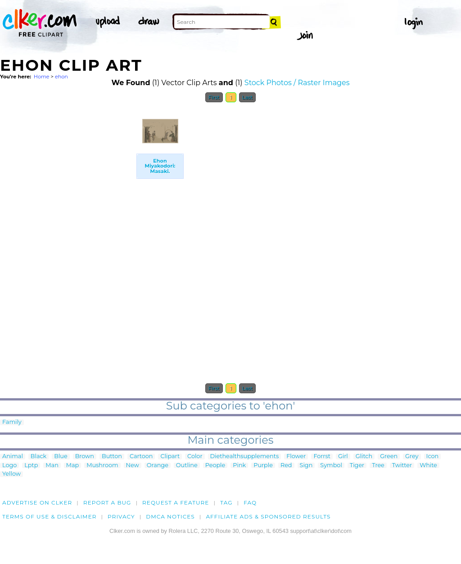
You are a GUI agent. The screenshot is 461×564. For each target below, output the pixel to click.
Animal (12, 456)
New (132, 465)
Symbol (331, 465)
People (215, 465)
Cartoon (141, 456)
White (428, 465)
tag (226, 502)
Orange (157, 465)
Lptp (31, 465)
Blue (60, 456)
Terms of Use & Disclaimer (49, 516)
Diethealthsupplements (244, 456)
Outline (187, 465)
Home (42, 76)
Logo (9, 465)
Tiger (357, 465)
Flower (296, 456)
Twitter (402, 465)
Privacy (121, 516)
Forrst (321, 456)
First (214, 97)
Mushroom (102, 465)
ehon (61, 76)
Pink (239, 465)
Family (12, 422)
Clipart (170, 456)
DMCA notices (170, 516)
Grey (411, 456)
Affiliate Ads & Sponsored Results (268, 516)
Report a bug (107, 502)
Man (51, 465)
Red (286, 465)
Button (112, 456)
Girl (343, 456)
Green (389, 456)
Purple (263, 465)
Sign (306, 465)
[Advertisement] (67, 242)
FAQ (250, 502)
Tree (378, 465)
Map (72, 465)
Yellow (11, 474)
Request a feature (175, 502)
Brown (84, 456)
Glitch (364, 456)
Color (194, 456)
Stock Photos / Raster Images (297, 82)
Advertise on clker (37, 502)
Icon (432, 456)
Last (247, 97)
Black (38, 456)
